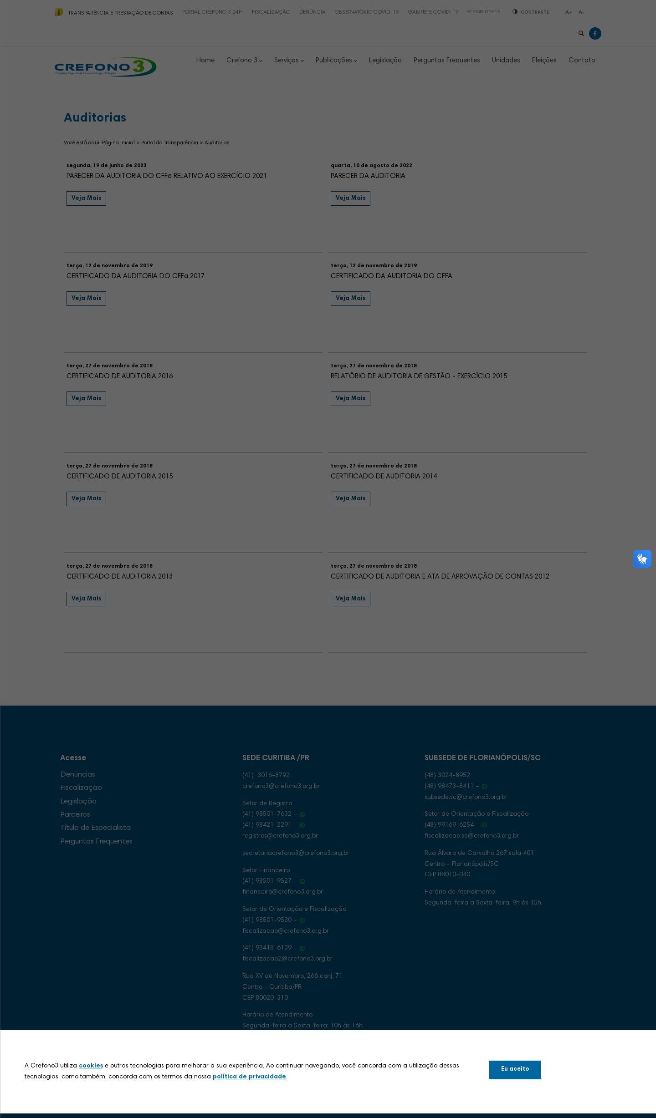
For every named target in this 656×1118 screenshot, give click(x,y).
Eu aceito (515, 1069)
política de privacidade (249, 1077)
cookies (91, 1066)
